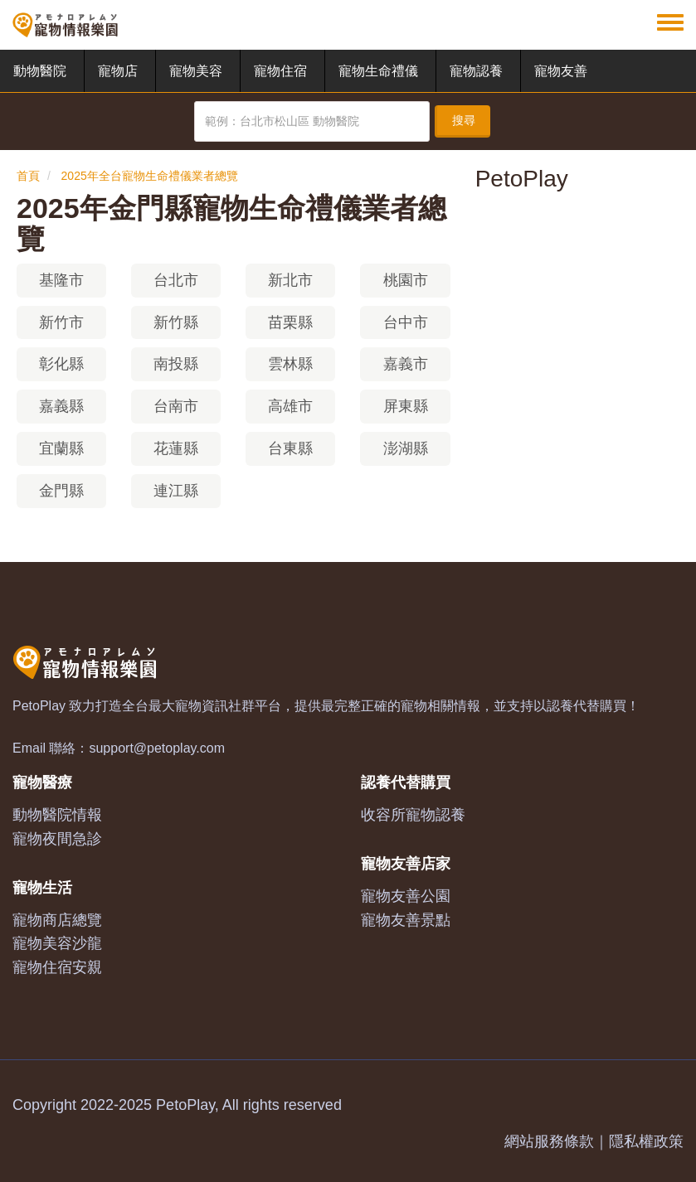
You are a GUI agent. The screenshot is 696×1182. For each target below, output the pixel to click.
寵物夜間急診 (57, 839)
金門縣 (61, 490)
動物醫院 (39, 71)
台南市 (175, 406)
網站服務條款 (549, 1141)
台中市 (405, 322)
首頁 (28, 175)
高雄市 (290, 406)
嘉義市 (405, 364)
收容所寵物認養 (413, 815)
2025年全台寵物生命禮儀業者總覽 (149, 175)
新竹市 (61, 322)
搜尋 (463, 120)
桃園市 (405, 280)
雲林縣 (290, 364)
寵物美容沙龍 (57, 943)
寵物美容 (195, 71)
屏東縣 (405, 406)
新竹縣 (175, 322)
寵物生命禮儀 (378, 71)
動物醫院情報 (57, 815)
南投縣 (175, 364)
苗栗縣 (290, 322)
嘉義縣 (61, 406)
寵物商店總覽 (57, 920)
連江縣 (175, 490)
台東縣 (290, 448)
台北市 (175, 280)
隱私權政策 (646, 1141)
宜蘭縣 (61, 448)
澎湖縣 (405, 448)
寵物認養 (476, 71)
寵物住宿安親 (57, 967)
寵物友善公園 (405, 896)
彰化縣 (61, 364)
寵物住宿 (280, 71)
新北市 (290, 280)
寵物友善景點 (405, 920)
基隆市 (61, 280)
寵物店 (118, 71)
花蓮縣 (175, 448)
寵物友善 (560, 71)
